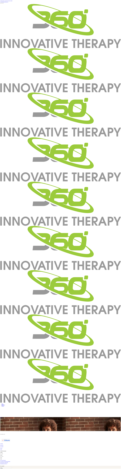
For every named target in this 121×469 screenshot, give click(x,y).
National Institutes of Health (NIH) (4, 462)
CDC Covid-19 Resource (3, 460)
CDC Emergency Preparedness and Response (5, 461)
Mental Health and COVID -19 (3, 463)
